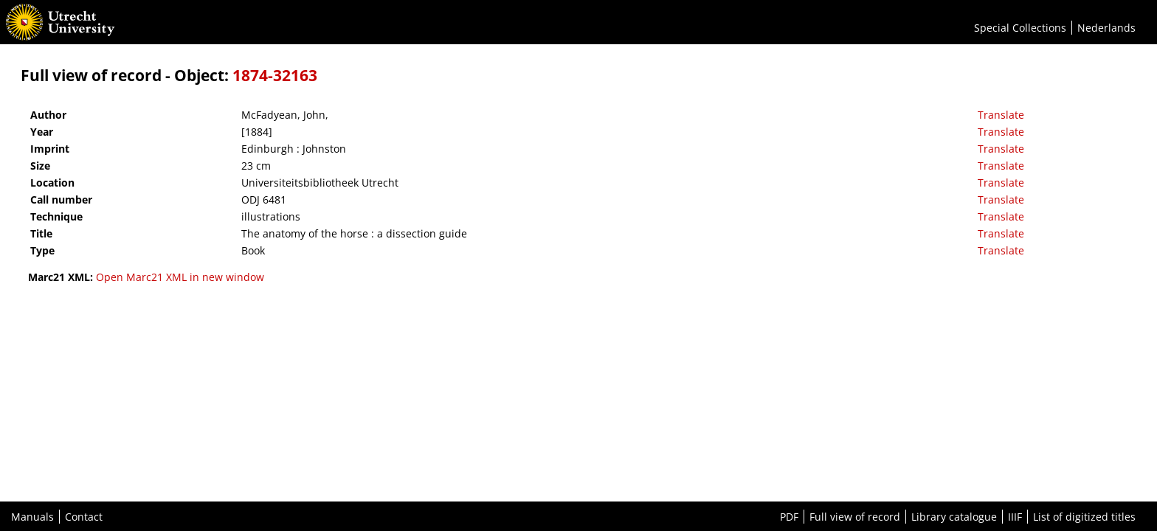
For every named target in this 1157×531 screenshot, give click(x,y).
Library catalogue (954, 517)
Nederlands (1106, 28)
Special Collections (1020, 28)
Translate (1001, 115)
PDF (789, 517)
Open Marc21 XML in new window (180, 277)
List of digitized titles (1084, 517)
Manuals (32, 517)
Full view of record (854, 517)
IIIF (1015, 517)
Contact (84, 517)
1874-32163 (274, 75)
